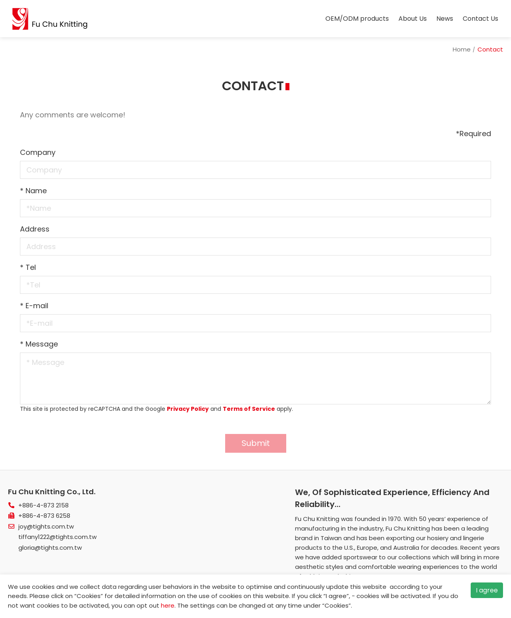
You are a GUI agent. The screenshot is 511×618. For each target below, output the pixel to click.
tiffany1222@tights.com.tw (57, 537)
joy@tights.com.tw (46, 526)
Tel (28, 267)
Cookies (89, 596)
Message (39, 344)
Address (35, 229)
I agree (487, 590)
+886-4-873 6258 (44, 515)
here (167, 605)
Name (33, 191)
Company (37, 152)
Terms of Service (249, 409)
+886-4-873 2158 (43, 505)
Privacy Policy (188, 409)
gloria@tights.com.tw (50, 547)
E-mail (34, 306)
